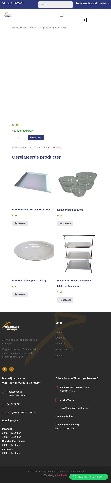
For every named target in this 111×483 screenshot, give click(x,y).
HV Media (62, 475)
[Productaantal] (19, 138)
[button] (61, 15)
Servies (32, 27)
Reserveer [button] (20, 223)
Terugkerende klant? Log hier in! (93, 3)
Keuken (23, 27)
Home (15, 27)
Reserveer (35, 137)
